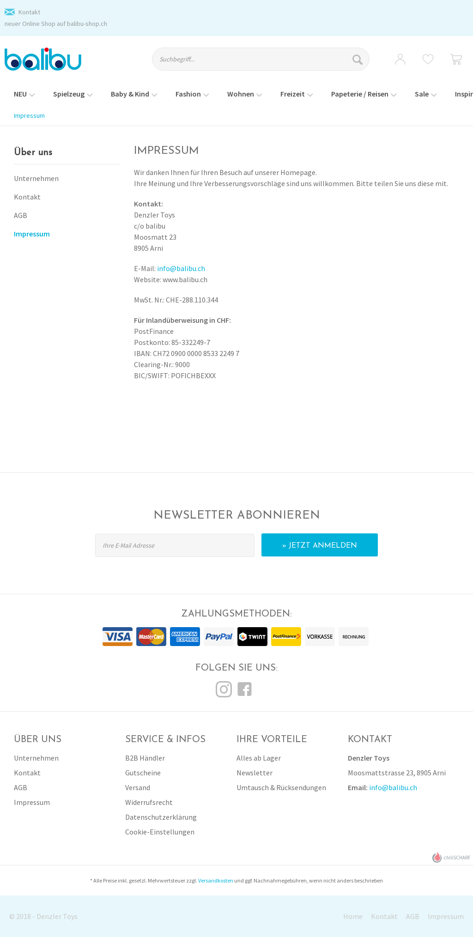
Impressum (32, 233)
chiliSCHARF (451, 857)
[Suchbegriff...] (261, 59)
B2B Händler (145, 757)
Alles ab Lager (258, 757)
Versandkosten (215, 880)
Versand (137, 787)
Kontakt (29, 12)
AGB (20, 215)
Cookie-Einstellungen (159, 831)
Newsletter (254, 772)
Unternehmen (36, 178)
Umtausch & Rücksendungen (281, 787)
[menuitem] (267, 63)
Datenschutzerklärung (161, 817)
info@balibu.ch (181, 268)
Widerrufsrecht (149, 802)
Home (353, 916)
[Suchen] (359, 59)
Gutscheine (143, 772)
